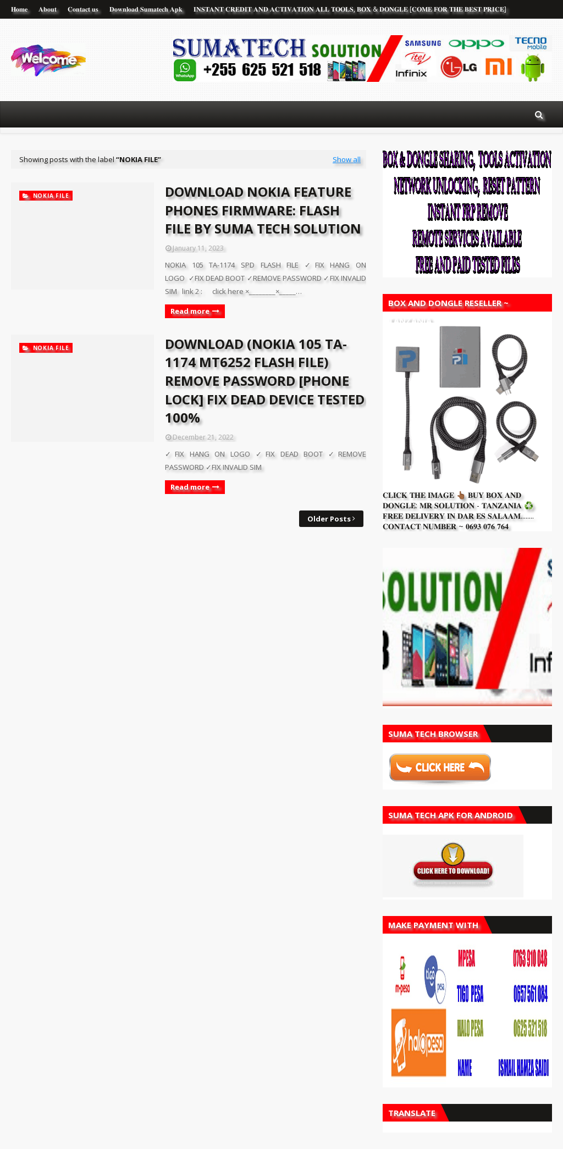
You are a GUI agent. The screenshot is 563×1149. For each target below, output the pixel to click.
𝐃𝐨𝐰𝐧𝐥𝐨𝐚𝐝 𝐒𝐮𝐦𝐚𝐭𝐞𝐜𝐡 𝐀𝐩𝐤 (146, 9)
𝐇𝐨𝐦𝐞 (19, 9)
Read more (189, 311)
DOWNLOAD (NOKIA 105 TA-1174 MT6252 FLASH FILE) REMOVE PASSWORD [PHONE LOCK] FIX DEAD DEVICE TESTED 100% (265, 380)
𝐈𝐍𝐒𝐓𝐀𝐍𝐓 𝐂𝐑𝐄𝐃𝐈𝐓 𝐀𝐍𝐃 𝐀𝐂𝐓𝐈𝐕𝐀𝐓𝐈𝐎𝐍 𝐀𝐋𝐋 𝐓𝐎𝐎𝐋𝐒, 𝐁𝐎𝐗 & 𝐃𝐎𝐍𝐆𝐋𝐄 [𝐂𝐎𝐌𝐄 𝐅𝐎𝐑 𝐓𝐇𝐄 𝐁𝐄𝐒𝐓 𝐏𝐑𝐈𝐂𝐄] (350, 9)
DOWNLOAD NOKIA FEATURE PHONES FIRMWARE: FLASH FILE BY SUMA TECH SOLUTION (263, 209)
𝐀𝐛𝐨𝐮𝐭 (47, 9)
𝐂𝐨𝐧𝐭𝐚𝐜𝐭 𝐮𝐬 (83, 9)
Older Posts (329, 519)
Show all (347, 159)
